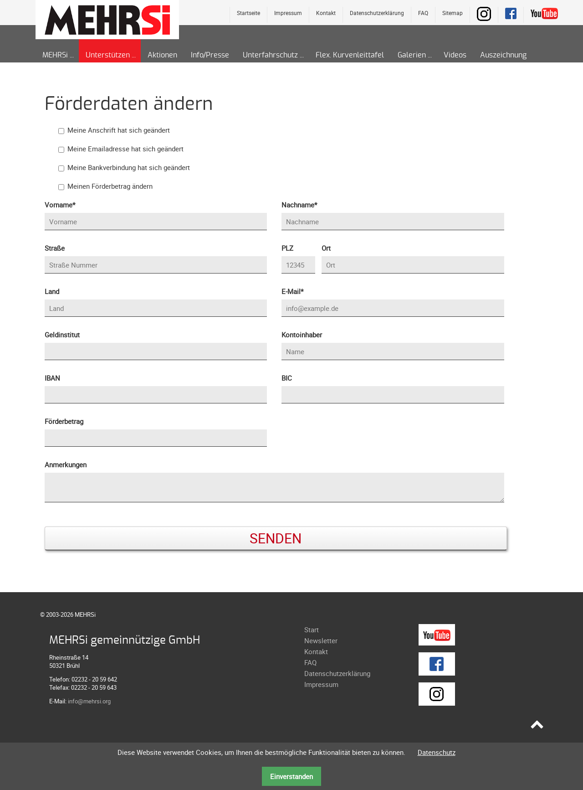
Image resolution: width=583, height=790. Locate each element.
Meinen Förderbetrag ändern (110, 186)
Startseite (248, 12)
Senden (276, 538)
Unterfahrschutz (270, 55)
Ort (326, 248)
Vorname (60, 204)
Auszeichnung (503, 55)
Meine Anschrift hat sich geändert (118, 129)
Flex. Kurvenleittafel (350, 55)
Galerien (412, 55)
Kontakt (326, 12)
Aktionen (162, 55)
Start (311, 629)
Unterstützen (108, 55)
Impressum (288, 12)
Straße (55, 248)
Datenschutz (436, 752)
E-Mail (296, 291)
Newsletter (321, 640)
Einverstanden (291, 776)
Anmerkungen (66, 464)
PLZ (287, 248)
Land (52, 291)
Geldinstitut (62, 334)
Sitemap (452, 12)
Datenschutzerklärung (377, 12)
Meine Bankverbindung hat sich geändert (128, 167)
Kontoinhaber (301, 334)
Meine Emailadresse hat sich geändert (125, 148)
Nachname (299, 204)
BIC (286, 377)
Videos (455, 55)
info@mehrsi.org (89, 701)
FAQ (423, 12)
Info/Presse (210, 55)
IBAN (52, 377)
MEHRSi (55, 55)
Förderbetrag (64, 421)
